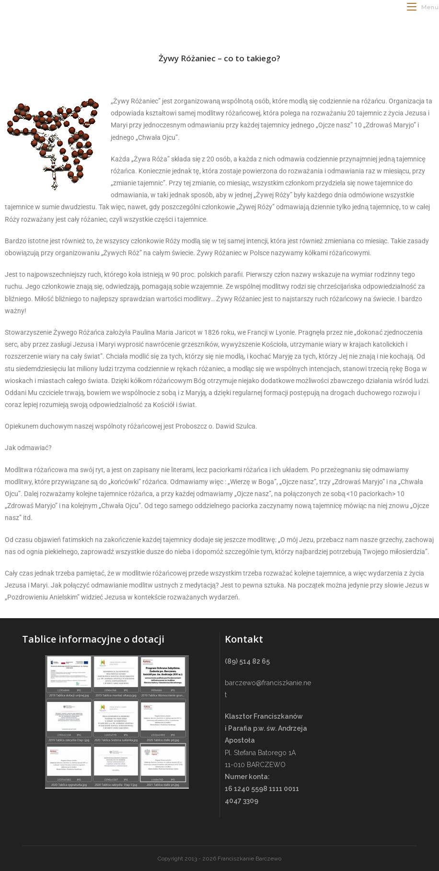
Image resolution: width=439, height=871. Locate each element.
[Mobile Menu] (423, 7)
